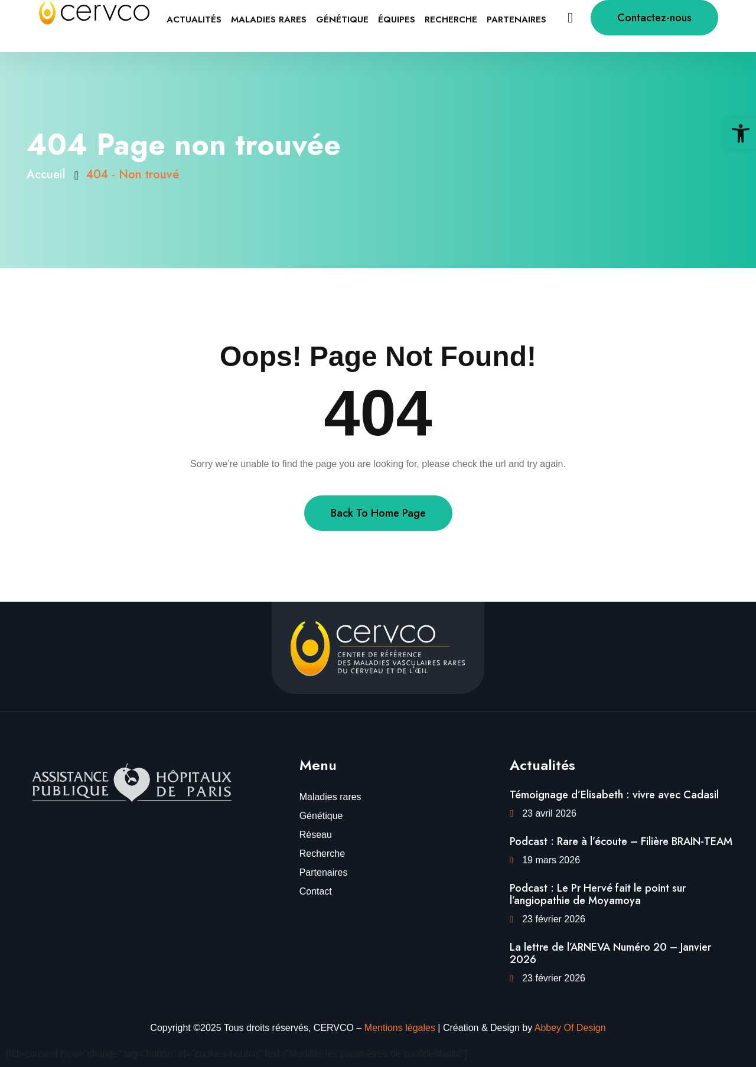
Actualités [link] (194, 19)
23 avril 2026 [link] (549, 813)
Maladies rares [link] (269, 19)
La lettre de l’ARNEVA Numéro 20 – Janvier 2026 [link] (610, 953)
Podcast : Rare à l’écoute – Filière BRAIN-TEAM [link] (621, 841)
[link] (740, 133)
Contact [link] (315, 891)
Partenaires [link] (516, 19)
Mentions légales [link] (399, 1028)
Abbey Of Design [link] (570, 1028)
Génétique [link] (342, 19)
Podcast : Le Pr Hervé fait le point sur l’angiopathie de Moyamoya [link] (598, 894)
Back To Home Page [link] (378, 513)
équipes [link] (396, 19)
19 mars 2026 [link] (551, 860)
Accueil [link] (50, 174)
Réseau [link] (315, 835)
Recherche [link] (451, 19)
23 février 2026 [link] (553, 919)
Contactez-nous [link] (654, 17)
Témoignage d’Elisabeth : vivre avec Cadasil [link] (614, 794)
